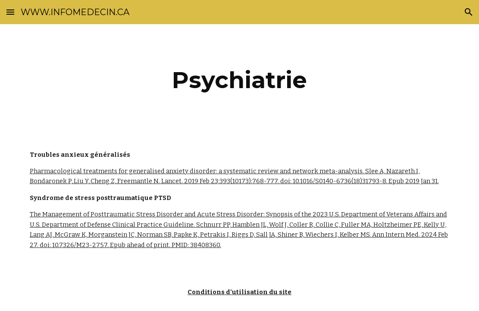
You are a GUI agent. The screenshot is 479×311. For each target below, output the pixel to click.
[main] (239, 80)
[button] (10, 12)
